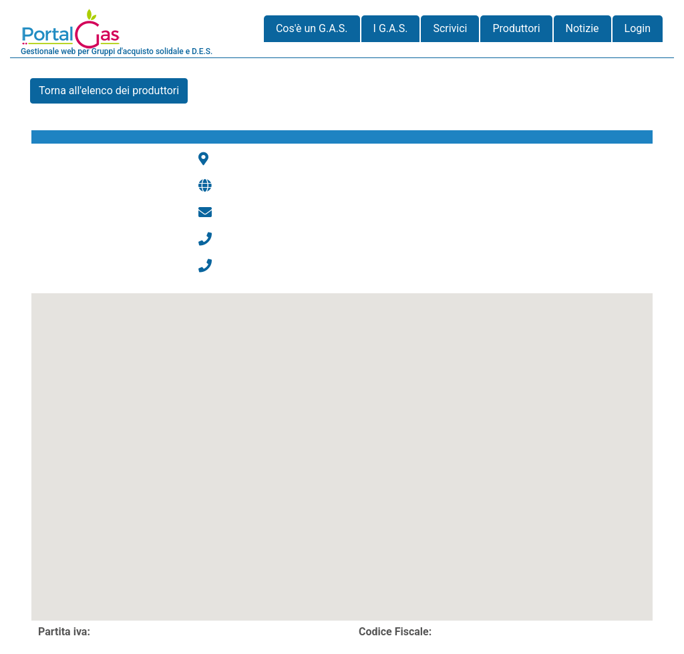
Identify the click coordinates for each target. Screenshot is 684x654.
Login (638, 28)
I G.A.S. (390, 28)
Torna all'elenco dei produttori (109, 90)
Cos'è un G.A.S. (312, 28)
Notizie (582, 28)
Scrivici (450, 28)
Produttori (516, 28)
